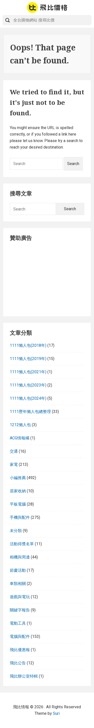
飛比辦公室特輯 (24, 676)
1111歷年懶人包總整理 (30, 411)
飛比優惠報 (20, 649)
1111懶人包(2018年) (28, 345)
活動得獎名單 (22, 544)
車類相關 (18, 583)
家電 (14, 464)
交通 (14, 451)
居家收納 (18, 491)
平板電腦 (18, 504)
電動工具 (18, 623)
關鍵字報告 (20, 610)
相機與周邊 (20, 557)
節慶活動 (18, 570)
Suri (56, 713)
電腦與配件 (20, 636)
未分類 (16, 530)
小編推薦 (18, 477)
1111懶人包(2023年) (28, 385)
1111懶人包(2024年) (28, 398)
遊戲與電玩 (20, 596)
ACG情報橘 (19, 438)
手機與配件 (20, 517)
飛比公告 (18, 663)
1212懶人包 (20, 424)
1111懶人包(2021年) (28, 371)
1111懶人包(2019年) (28, 358)
